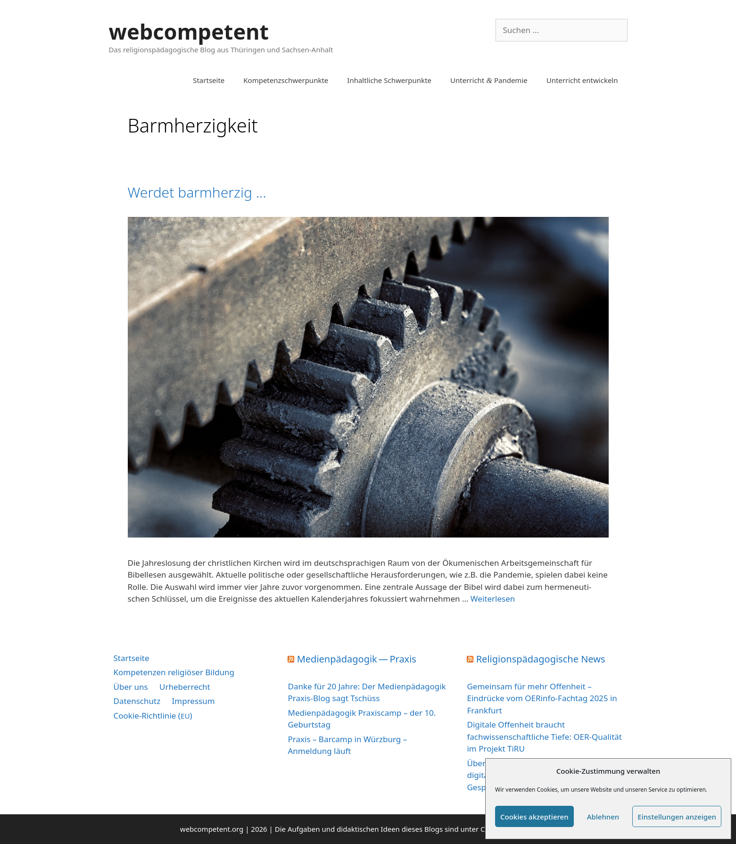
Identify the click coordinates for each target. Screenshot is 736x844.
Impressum (193, 700)
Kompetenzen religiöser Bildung (174, 672)
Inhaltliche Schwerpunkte (389, 80)
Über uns (131, 686)
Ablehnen (603, 816)
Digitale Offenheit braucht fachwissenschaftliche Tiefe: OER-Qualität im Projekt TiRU (544, 736)
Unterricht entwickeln (582, 80)
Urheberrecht (184, 686)
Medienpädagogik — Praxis (356, 659)
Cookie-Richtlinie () (153, 715)
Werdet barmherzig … (197, 192)
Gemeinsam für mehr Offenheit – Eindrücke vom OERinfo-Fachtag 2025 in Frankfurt (542, 698)
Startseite (208, 80)
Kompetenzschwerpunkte (285, 80)
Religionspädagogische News (540, 659)
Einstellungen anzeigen (676, 816)
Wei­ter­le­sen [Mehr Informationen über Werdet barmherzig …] (493, 598)
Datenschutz (137, 700)
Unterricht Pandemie (489, 80)
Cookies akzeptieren (534, 816)
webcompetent (189, 31)
